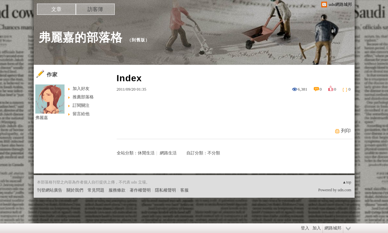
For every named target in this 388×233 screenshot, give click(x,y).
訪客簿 (95, 9)
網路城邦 (332, 228)
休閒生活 (146, 152)
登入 (305, 228)
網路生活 (168, 152)
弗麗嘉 (41, 117)
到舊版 (138, 40)
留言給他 (81, 113)
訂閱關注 (81, 105)
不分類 (213, 152)
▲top (346, 182)
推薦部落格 (83, 96)
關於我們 (74, 190)
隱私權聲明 (165, 190)
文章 (56, 9)
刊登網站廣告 (49, 190)
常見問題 (96, 190)
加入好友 (81, 88)
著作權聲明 (140, 190)
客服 (184, 190)
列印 (346, 130)
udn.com (344, 190)
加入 (316, 228)
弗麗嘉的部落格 (81, 37)
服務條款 (117, 190)
